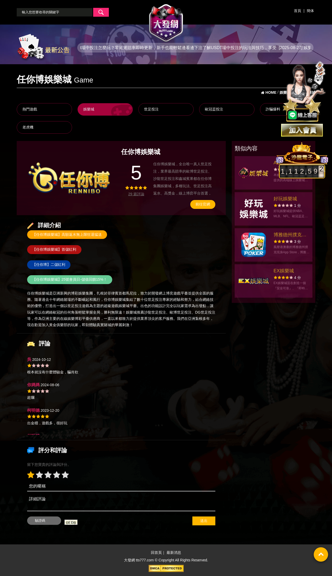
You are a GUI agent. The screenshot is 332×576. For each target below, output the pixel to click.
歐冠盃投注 (214, 109)
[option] (69, 178)
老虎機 (27, 127)
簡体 (310, 11)
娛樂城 (88, 109)
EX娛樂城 (284, 270)
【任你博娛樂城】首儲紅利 (54, 249)
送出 (204, 521)
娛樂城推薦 (135, 312)
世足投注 (151, 109)
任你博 (32, 293)
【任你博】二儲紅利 (48, 264)
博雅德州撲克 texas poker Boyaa (288, 235)
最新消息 (174, 553)
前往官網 (202, 204)
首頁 (297, 11)
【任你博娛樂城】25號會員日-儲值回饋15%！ (69, 279)
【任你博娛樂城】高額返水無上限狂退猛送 (67, 234)
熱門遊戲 (29, 109)
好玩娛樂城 (285, 198)
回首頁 (156, 553)
